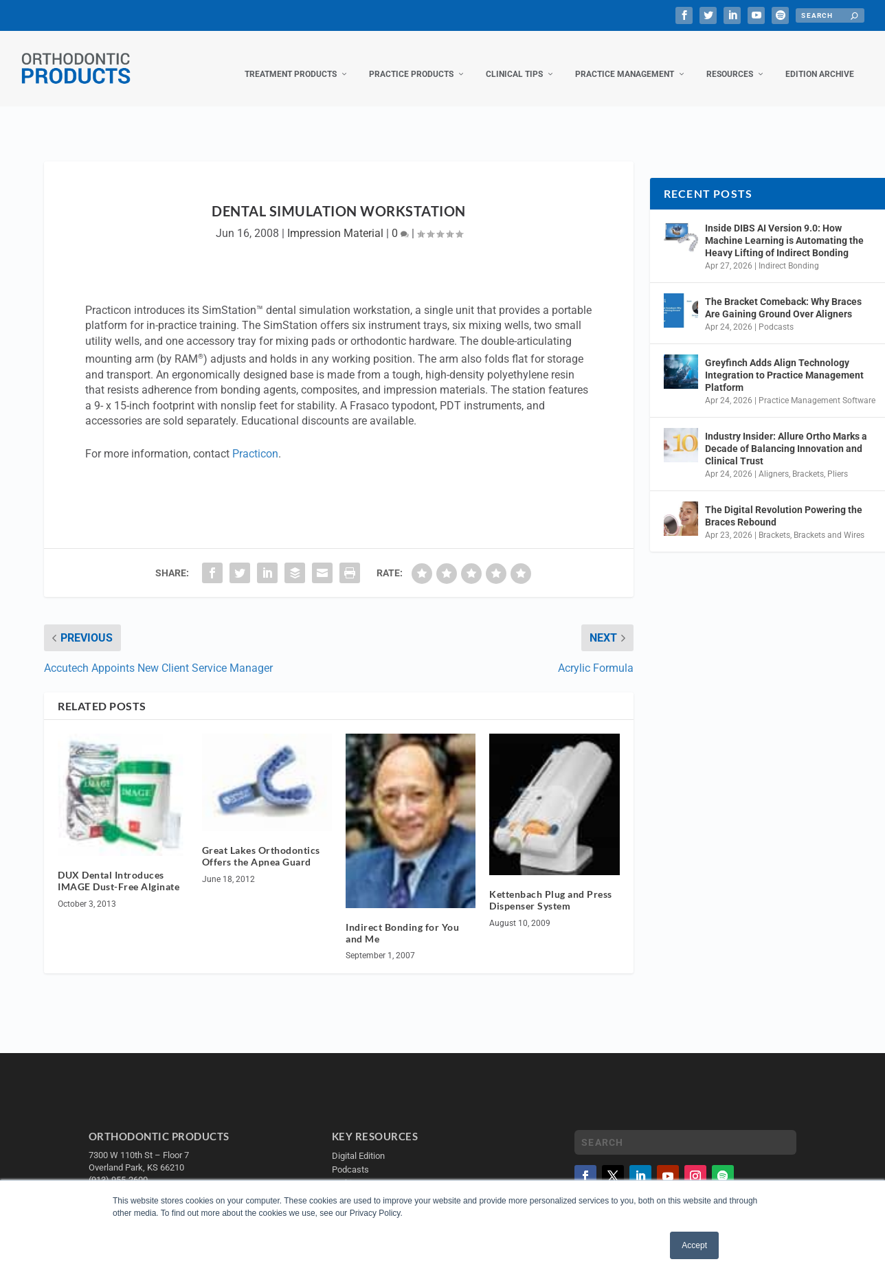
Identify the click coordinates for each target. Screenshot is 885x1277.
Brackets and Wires (829, 522)
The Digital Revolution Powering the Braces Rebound (783, 502)
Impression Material (335, 219)
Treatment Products (291, 60)
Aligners (774, 461)
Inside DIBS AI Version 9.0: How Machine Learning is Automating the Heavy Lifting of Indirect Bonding (784, 227)
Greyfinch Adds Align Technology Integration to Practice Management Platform (784, 361)
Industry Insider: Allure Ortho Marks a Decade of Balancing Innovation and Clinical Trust (786, 435)
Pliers (837, 461)
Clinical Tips (514, 60)
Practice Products (411, 60)
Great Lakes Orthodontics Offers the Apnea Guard (261, 842)
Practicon (255, 440)
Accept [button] (694, 1245)
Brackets (808, 461)
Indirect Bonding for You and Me (402, 919)
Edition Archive (819, 60)
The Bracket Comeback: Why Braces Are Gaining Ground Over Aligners (783, 294)
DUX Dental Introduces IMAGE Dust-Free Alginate (118, 867)
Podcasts (776, 314)
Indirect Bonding (789, 253)
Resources (729, 60)
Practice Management (624, 60)
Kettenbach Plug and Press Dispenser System (550, 887)
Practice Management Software (817, 387)
